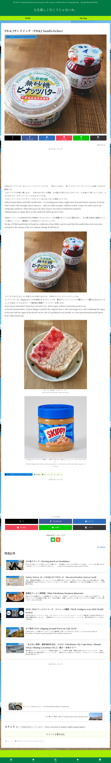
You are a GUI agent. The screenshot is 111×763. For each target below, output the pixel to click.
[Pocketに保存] (64, 138)
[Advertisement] (55, 166)
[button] (98, 138)
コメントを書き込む (55, 734)
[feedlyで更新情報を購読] (53, 539)
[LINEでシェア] (81, 138)
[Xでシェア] (12, 138)
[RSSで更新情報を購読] (58, 539)
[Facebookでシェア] (30, 138)
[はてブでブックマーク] (47, 138)
